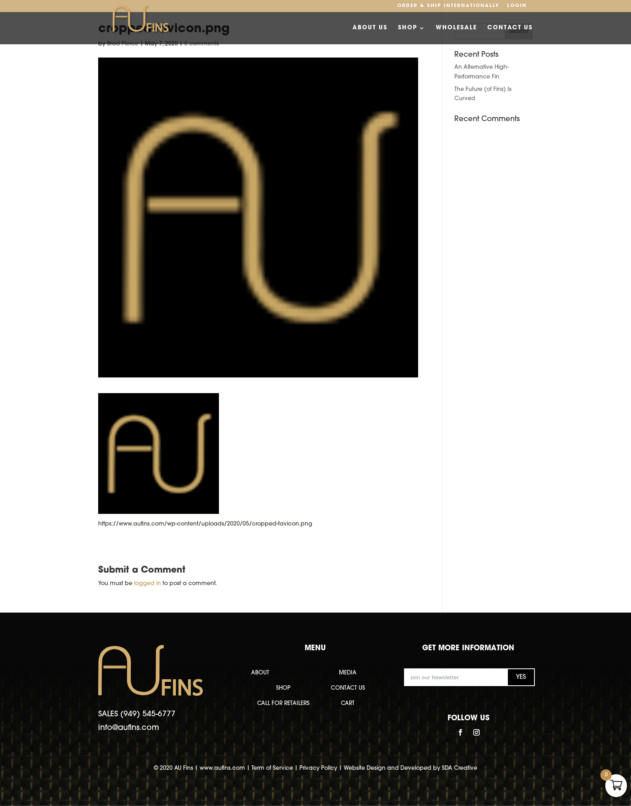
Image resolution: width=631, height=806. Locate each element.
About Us (370, 28)
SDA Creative (459, 768)
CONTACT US (348, 688)
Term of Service (272, 768)
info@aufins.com (128, 728)
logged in (147, 584)
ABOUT (260, 673)
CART (348, 704)
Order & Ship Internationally (448, 6)
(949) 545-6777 (147, 714)
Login (517, 6)
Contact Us (510, 28)
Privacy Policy (318, 768)
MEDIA (348, 673)
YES (521, 677)
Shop (407, 28)
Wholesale (456, 28)
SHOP (283, 688)
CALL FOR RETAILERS (283, 704)
